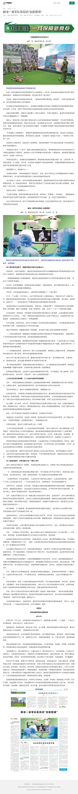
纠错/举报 (26, 784)
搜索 (72, 3)
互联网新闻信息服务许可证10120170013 (43, 784)
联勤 (4, 8)
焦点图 (9, 8)
